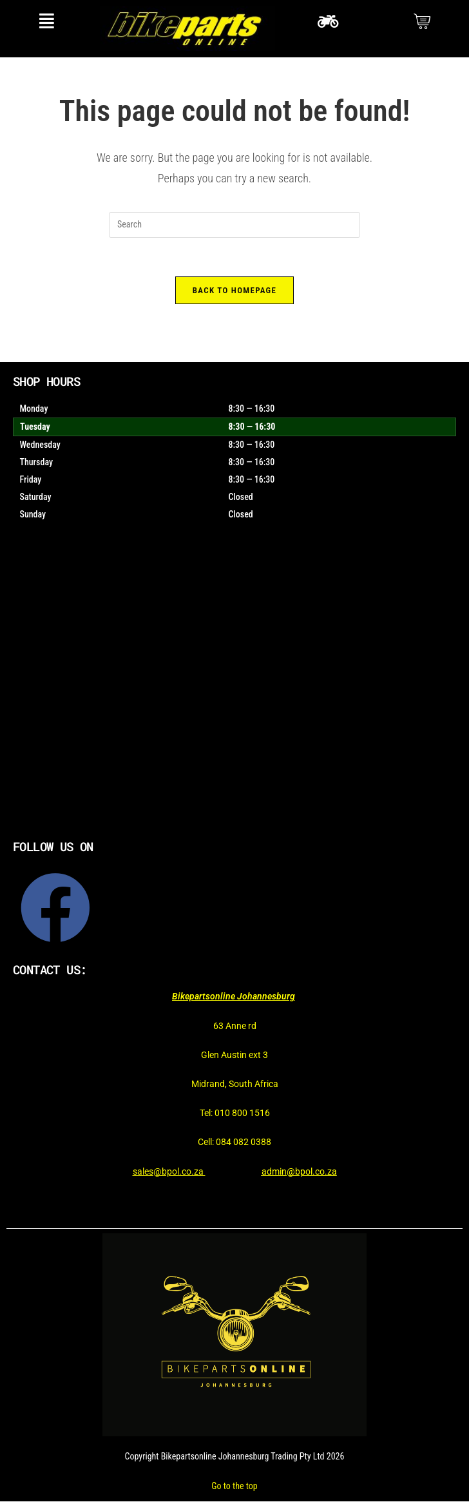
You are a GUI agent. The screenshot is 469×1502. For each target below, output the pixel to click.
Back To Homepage (234, 290)
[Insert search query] (234, 225)
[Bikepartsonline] (234, 694)
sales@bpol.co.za (169, 1171)
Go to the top (234, 1486)
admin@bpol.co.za (299, 1171)
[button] (47, 20)
